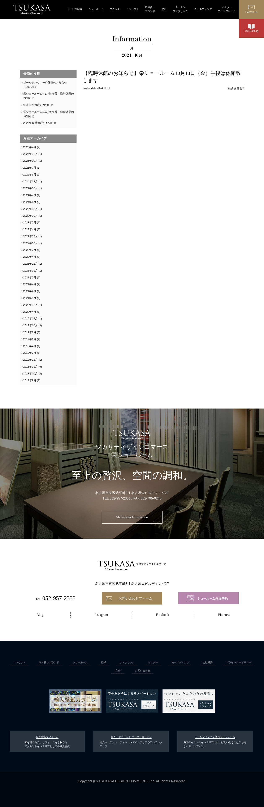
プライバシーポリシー (238, 662)
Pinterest (224, 614)
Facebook (162, 614)
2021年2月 (29, 291)
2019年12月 (30, 318)
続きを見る (235, 88)
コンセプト (132, 9)
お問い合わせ (142, 670)
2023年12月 (30, 208)
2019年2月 (29, 352)
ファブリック (127, 662)
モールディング (203, 9)
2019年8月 (29, 332)
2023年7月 (29, 222)
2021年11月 (30, 270)
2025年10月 (30, 160)
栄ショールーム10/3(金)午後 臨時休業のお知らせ (48, 114)
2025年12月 (30, 153)
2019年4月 (29, 346)
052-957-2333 (120, 498)
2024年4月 (29, 202)
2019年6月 (29, 339)
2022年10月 (30, 243)
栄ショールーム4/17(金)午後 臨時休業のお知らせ (48, 96)
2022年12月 (30, 236)
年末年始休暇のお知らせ (38, 104)
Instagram (101, 614)
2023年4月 (29, 229)
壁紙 (163, 9)
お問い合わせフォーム (135, 598)
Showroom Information (132, 517)
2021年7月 (29, 277)
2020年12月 (30, 304)
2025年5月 (29, 174)
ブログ (118, 670)
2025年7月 (29, 167)
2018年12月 (30, 359)
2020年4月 (29, 311)
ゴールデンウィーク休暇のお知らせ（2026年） (45, 84)
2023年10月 (30, 215)
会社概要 (208, 662)
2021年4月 (29, 284)
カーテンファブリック (180, 9)
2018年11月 (30, 366)
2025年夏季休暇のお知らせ (40, 122)
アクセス (115, 9)
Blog (40, 614)
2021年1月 (29, 298)
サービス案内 (74, 9)
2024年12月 (30, 181)
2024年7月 (29, 195)
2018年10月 (30, 373)
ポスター (153, 662)
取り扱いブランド (150, 9)
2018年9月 (29, 380)
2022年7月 (29, 249)
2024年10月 (30, 188)
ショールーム (96, 9)
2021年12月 (30, 263)
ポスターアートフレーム (227, 9)
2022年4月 (29, 256)
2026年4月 (29, 147)
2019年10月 (30, 325)
